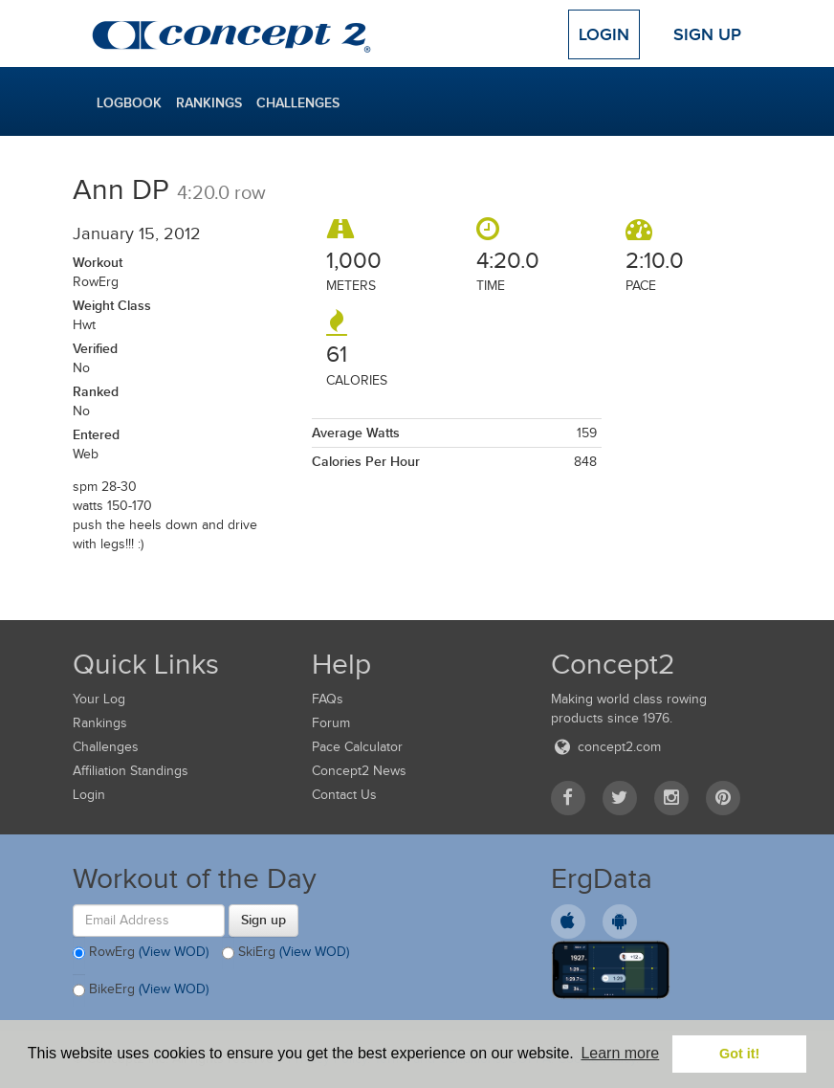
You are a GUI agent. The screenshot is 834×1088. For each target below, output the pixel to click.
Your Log (99, 699)
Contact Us (344, 795)
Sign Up (707, 34)
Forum (331, 723)
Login (604, 34)
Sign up (263, 919)
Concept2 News (359, 771)
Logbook (129, 102)
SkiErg (285, 953)
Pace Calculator (357, 747)
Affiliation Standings (130, 771)
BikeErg (140, 990)
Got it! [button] (739, 1053)
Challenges (298, 102)
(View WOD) (173, 951)
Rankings (209, 102)
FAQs (327, 699)
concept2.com (606, 747)
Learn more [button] (620, 1053)
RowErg (140, 953)
